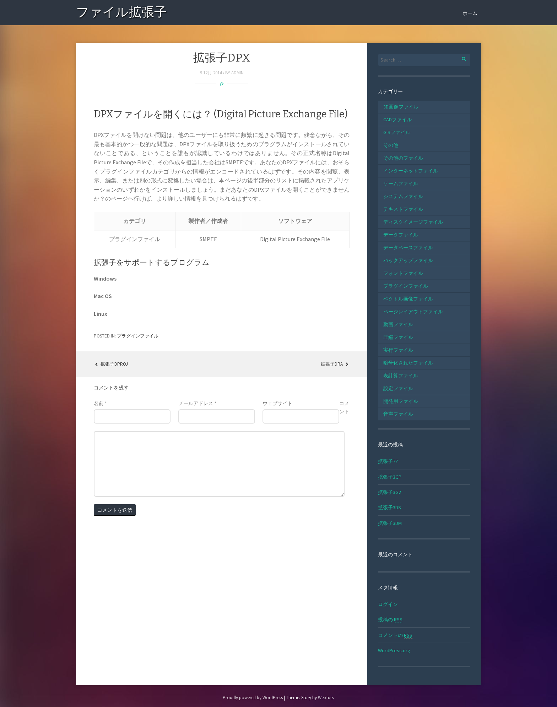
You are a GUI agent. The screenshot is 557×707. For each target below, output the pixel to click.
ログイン (388, 604)
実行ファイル (398, 350)
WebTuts (326, 698)
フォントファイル (403, 273)
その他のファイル (403, 158)
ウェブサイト (277, 403)
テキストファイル (403, 209)
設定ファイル (398, 388)
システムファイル (403, 196)
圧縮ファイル (398, 337)
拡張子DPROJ (111, 364)
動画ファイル (398, 324)
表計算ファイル (400, 375)
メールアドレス (197, 403)
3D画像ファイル (400, 106)
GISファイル (396, 132)
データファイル (400, 235)
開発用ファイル (400, 401)
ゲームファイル (400, 183)
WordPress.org (394, 650)
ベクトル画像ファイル (408, 299)
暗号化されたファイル (408, 363)
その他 (390, 145)
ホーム (470, 13)
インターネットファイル (410, 171)
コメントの (395, 635)
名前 (100, 403)
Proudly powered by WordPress (253, 698)
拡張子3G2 (389, 492)
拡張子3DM (390, 523)
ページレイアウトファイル (413, 311)
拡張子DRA (335, 364)
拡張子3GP (389, 477)
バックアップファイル (408, 260)
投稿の (390, 619)
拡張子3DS (389, 507)
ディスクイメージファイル (413, 222)
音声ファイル (398, 414)
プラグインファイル (137, 336)
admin (237, 73)
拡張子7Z (388, 461)
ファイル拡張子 (121, 13)
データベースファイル (408, 247)
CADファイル (397, 119)
